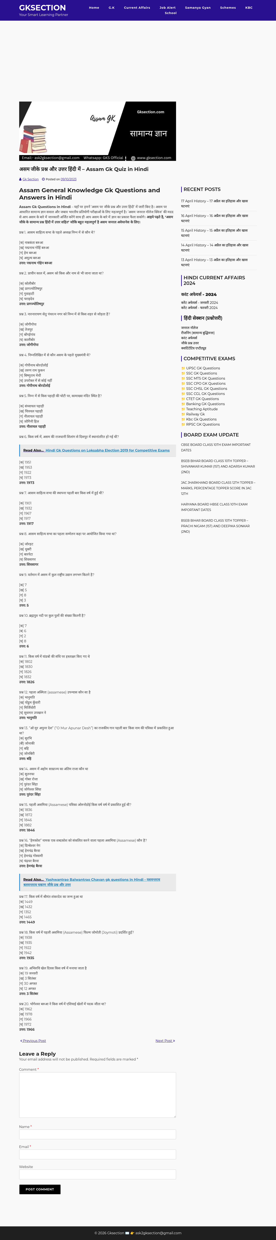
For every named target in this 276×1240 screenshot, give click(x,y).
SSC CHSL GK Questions (206, 389)
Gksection (42, 7)
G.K (112, 8)
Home (94, 8)
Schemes (228, 8)
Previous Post (33, 1041)
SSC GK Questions (201, 373)
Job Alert (168, 8)
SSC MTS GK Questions (205, 378)
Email (25, 1147)
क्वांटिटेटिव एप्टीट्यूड (193, 348)
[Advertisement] (138, 50)
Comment (29, 1070)
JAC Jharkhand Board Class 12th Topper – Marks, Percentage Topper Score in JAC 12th (218, 488)
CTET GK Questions (202, 399)
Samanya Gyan (198, 8)
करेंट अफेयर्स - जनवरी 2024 (199, 303)
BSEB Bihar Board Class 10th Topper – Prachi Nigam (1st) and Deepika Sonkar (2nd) (215, 526)
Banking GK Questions (205, 404)
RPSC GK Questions (203, 424)
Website (26, 1167)
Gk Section (31, 179)
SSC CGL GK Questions (205, 394)
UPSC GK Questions (203, 368)
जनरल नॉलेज (189, 328)
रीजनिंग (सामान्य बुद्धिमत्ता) (198, 333)
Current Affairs (137, 8)
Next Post (165, 1041)
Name (25, 1127)
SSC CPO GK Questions (206, 384)
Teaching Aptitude (202, 409)
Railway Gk (195, 414)
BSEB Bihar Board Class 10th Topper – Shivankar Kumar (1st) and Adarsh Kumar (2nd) (218, 466)
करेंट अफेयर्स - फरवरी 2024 (199, 308)
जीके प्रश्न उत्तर (190, 343)
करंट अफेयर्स (189, 338)
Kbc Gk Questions (201, 419)
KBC (249, 8)
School (171, 13)
